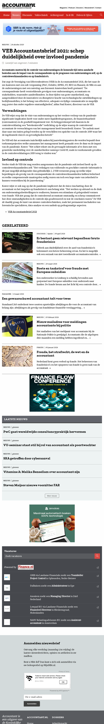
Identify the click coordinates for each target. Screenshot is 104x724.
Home (6, 15)
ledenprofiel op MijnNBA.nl (41, 665)
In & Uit (70, 15)
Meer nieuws (52, 496)
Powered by (51, 567)
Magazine (63, 8)
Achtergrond (56, 15)
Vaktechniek (41, 15)
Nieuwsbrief (89, 8)
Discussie (27, 15)
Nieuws (16, 15)
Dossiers (79, 8)
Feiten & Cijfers (84, 15)
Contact (98, 8)
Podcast (72, 8)
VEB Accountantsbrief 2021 (22, 211)
